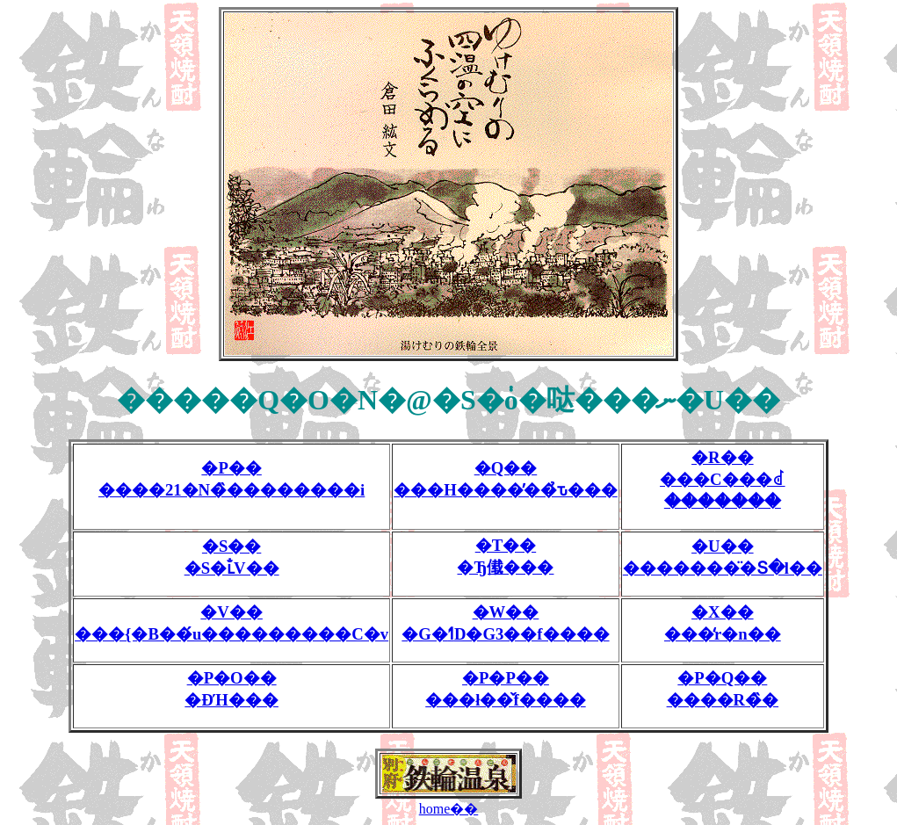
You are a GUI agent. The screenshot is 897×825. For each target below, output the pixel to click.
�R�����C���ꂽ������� (722, 479)
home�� (449, 808)
